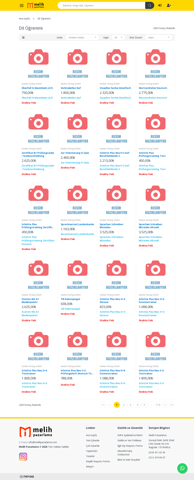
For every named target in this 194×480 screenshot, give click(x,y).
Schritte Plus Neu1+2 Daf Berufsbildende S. (114, 154)
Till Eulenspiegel (70, 299)
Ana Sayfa (24, 18)
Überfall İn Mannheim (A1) (37, 88)
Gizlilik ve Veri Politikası (129, 440)
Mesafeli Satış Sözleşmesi (124, 452)
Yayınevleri (91, 451)
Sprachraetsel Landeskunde (77, 224)
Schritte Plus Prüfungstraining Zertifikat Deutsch (38, 226)
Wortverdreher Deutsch (153, 88)
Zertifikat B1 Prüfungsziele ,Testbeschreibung (38, 154)
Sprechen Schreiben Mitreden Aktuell (150, 226)
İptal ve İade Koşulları (128, 459)
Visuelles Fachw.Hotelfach (115, 88)
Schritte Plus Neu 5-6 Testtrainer (151, 372)
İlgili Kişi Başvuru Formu (130, 445)
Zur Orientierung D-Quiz (75, 152)
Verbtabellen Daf (71, 88)
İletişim (90, 466)
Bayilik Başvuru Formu (98, 461)
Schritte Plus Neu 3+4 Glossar (112, 301)
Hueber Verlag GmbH (31, 83)
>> (171, 404)
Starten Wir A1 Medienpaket (30, 301)
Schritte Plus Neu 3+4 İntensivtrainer (151, 301)
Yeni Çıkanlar (93, 440)
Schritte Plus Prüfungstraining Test (152, 154)
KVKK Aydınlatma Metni (129, 435)
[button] (23, 37)
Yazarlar (90, 456)
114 (158, 404)
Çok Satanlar (93, 445)
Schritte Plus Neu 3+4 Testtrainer (34, 372)
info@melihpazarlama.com (43, 442)
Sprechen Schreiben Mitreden (111, 226)
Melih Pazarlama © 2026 (33, 446)
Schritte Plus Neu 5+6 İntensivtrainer (112, 372)
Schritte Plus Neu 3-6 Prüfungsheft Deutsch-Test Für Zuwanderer (77, 372)
